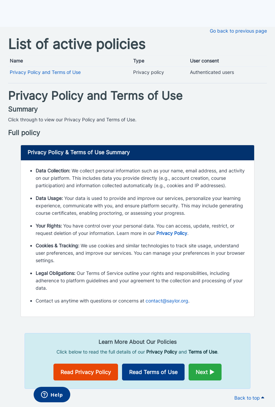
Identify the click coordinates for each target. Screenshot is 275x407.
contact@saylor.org (167, 300)
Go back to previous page (238, 31)
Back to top (249, 398)
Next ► (205, 372)
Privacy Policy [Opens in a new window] (171, 233)
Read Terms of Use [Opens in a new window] (153, 372)
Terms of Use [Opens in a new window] (202, 352)
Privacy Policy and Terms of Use (45, 72)
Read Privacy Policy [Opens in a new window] (86, 372)
